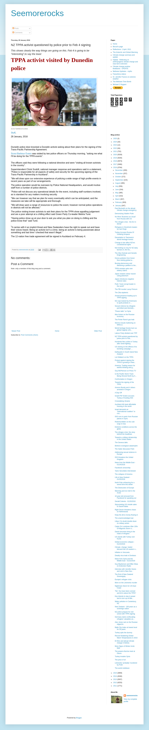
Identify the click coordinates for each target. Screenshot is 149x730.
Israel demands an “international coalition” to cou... (125, 411)
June (117, 190)
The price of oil (120, 660)
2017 (115, 164)
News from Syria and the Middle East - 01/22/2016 (125, 560)
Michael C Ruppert (119, 84)
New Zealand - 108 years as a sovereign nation (126, 608)
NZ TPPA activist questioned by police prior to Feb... (126, 337)
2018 (115, 161)
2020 (115, 155)
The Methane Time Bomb (122, 82)
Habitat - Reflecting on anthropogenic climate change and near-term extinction (125, 62)
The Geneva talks (121, 442)
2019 (115, 158)
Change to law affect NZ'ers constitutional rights (125, 244)
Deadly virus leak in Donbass (125, 555)
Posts (15, 28)
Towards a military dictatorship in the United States (126, 438)
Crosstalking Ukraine (122, 401)
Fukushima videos (119, 74)
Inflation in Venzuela (122, 552)
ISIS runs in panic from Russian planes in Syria (126, 417)
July (117, 186)
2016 (115, 167)
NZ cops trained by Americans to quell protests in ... (126, 302)
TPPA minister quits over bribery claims (124, 269)
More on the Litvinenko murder (126, 583)
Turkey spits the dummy (123, 633)
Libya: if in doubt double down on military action (126, 522)
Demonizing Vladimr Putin (124, 214)
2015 (115, 673)
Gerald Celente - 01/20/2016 (125, 501)
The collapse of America (123, 474)
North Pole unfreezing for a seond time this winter (124, 483)
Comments (17, 33)
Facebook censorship (122, 468)
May (117, 193)
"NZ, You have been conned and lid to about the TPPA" (125, 592)
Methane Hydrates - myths (122, 71)
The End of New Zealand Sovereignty (124, 575)
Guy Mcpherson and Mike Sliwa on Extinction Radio (126, 565)
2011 (115, 686)
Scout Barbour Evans (21, 153)
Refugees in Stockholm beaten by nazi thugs (126, 228)
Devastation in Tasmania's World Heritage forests (124, 238)
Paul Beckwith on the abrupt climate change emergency (125, 209)
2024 (115, 142)
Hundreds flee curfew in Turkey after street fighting (126, 343)
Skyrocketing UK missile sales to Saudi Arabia (126, 505)
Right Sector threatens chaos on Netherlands (125, 511)
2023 (115, 145)
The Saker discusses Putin (124, 449)
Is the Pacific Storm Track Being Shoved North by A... (126, 375)
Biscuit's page (118, 47)
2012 (115, 683)
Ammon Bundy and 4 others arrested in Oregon (125, 388)
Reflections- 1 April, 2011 (122, 49)
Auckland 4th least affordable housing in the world (125, 405)
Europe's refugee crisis (123, 579)
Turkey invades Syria (122, 656)
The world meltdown (122, 668)
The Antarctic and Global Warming (125, 52)
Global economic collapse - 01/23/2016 (125, 543)
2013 (115, 679)
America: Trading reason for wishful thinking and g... (125, 366)
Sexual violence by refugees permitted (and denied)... (125, 307)
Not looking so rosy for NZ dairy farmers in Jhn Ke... (126, 249)
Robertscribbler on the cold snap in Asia (124, 423)
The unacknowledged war (124, 518)
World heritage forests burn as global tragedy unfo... (126, 329)
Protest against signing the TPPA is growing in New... (125, 361)
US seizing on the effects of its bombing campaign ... (126, 348)
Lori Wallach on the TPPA (124, 357)
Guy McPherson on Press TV (125, 371)
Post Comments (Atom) (29, 335)
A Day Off (118, 393)
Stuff (13, 133)
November (119, 173)
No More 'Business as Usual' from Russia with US (125, 218)
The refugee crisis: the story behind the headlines (125, 433)
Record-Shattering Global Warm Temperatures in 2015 (126, 637)
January (118, 206)
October (118, 177)
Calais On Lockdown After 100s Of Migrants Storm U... (126, 527)
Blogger (79, 718)
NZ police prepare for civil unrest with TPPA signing (125, 613)
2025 (115, 138)
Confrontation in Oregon (123, 379)
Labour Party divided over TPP (126, 333)
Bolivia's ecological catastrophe (126, 446)
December (119, 170)
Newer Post (16, 331)
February (118, 202)
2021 (115, 151)
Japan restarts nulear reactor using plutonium (125, 275)
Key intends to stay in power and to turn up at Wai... (125, 597)
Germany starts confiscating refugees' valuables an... (125, 618)
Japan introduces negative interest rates (124, 280)
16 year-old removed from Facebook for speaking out (125, 497)
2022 (115, 148)
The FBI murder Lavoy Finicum (126, 289)
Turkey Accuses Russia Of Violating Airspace (124, 233)
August (118, 183)
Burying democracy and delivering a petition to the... (126, 264)
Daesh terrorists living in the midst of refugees (125, 533)
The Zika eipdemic (121, 293)
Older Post (98, 331)
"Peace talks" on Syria (123, 311)
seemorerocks (132, 696)
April (117, 196)
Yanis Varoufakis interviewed (125, 471)
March (117, 199)
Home (57, 331)
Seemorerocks (37, 13)
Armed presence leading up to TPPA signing (126, 297)
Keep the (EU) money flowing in (126, 515)
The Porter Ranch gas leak (124, 320)
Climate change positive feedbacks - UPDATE (121, 67)
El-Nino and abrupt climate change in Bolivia (124, 642)
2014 (115, 676)
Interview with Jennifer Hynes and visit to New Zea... (125, 570)
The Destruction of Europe (124, 488)
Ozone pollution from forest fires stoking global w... (125, 259)
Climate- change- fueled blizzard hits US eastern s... (126, 548)
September (119, 180)
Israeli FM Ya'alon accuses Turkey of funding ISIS (124, 397)
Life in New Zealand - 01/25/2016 (122, 478)
